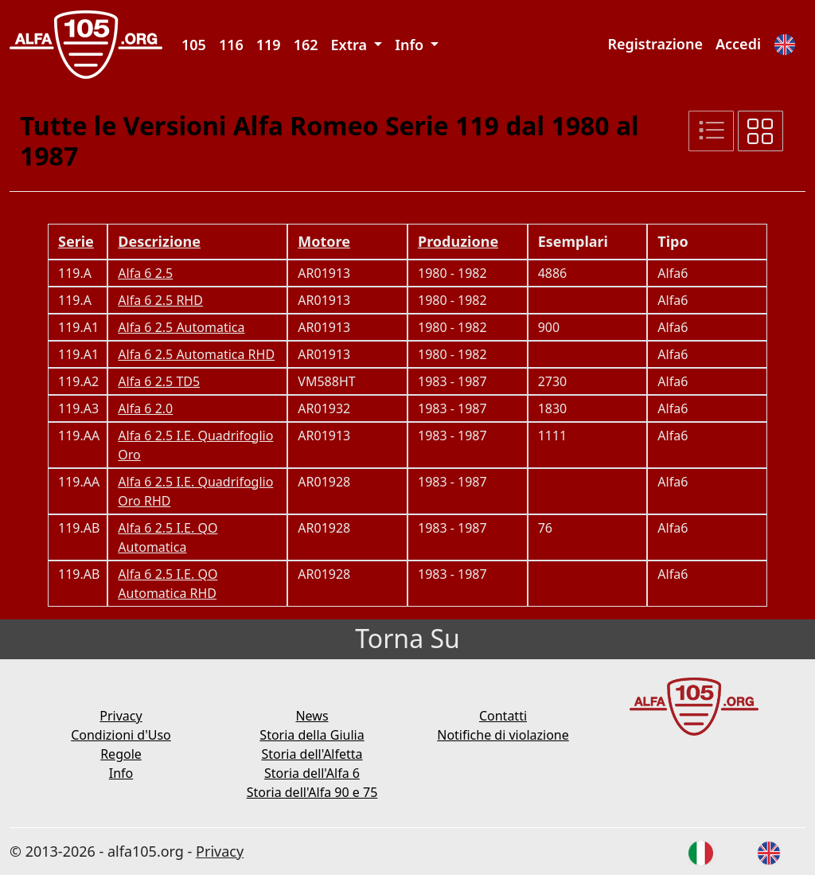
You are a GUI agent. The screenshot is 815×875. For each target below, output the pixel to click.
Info (121, 773)
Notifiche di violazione (503, 735)
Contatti (503, 716)
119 (268, 44)
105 (193, 44)
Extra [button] (351, 44)
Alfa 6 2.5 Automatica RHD (196, 354)
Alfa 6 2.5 (145, 273)
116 (231, 44)
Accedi (738, 43)
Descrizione (159, 241)
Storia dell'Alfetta (311, 754)
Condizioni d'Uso (121, 735)
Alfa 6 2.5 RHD (160, 300)
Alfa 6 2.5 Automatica (181, 327)
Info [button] (411, 44)
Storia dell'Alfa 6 (312, 773)
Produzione (458, 241)
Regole (121, 754)
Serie (76, 241)
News (311, 716)
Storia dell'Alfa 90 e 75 (312, 792)
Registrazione (655, 43)
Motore (324, 241)
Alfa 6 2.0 (145, 408)
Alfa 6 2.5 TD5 (159, 381)
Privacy (120, 716)
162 (306, 44)
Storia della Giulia (311, 735)
